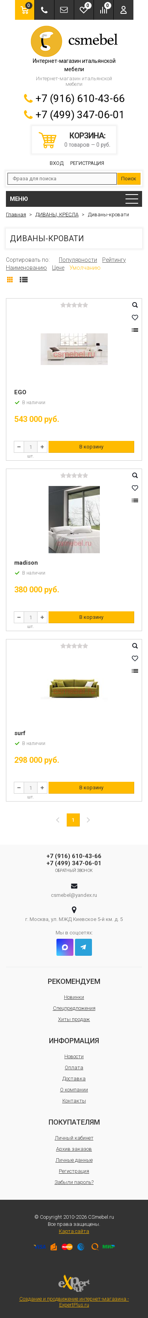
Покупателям (74, 1122)
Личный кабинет (74, 1138)
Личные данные (74, 1160)
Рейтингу (114, 260)
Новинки (74, 997)
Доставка (74, 1079)
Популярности (78, 260)
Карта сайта (74, 1231)
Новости (74, 1056)
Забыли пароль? (74, 1182)
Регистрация (87, 163)
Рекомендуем (74, 981)
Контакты (74, 1101)
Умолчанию (85, 268)
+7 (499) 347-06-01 (80, 115)
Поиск (128, 179)
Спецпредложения (74, 1008)
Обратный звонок (74, 870)
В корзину (91, 447)
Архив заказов (74, 1149)
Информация (74, 1040)
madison (26, 562)
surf (20, 733)
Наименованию (26, 268)
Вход (57, 163)
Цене (58, 268)
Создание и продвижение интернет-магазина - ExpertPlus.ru (74, 1291)
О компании (74, 1090)
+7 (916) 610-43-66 (80, 98)
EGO (20, 392)
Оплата (74, 1067)
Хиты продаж (74, 1019)
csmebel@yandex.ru (74, 895)
